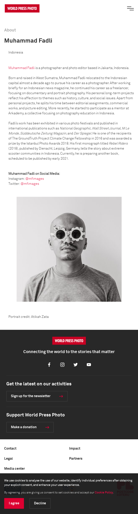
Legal (8, 458)
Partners (75, 458)
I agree (14, 503)
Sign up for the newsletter (30, 396)
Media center (14, 468)
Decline (40, 503)
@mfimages (34, 178)
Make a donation (24, 427)
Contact (10, 448)
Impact (74, 448)
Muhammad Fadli (21, 68)
